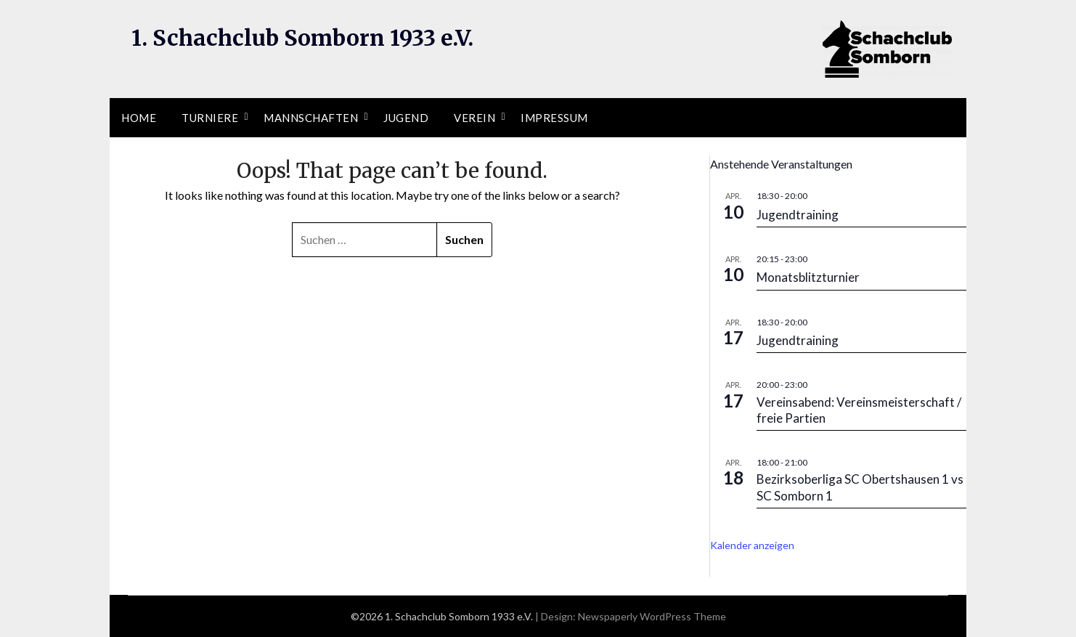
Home (138, 117)
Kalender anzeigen (752, 545)
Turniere (210, 117)
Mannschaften (311, 117)
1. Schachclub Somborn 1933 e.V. (302, 38)
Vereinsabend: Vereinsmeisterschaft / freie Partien (859, 410)
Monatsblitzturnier (808, 277)
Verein (474, 117)
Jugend (405, 117)
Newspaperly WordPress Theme (652, 616)
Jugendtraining (798, 214)
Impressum (554, 117)
